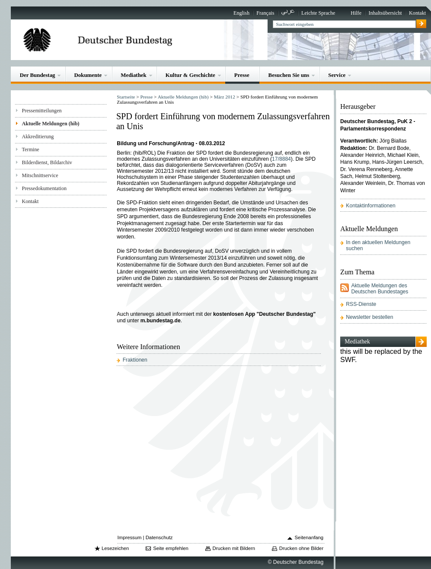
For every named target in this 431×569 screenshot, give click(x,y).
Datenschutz (159, 537)
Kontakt (417, 13)
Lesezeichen (115, 548)
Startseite (126, 96)
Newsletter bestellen (369, 317)
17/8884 (281, 159)
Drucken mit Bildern (234, 548)
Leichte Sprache (318, 13)
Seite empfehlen (170, 548)
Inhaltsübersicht (385, 13)
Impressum (130, 537)
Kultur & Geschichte (190, 75)
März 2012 (224, 96)
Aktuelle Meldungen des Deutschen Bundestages (379, 289)
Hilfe (356, 13)
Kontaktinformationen (370, 206)
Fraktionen (135, 360)
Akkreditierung (38, 137)
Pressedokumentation (44, 188)
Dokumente (88, 75)
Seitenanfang (309, 537)
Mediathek (134, 75)
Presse (241, 75)
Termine (30, 149)
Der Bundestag (37, 75)
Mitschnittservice (40, 175)
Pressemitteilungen (41, 111)
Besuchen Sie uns (289, 75)
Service (336, 75)
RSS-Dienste (361, 304)
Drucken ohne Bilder (301, 548)
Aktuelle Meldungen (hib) (50, 124)
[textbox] (344, 24)
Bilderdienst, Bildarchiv (47, 162)
